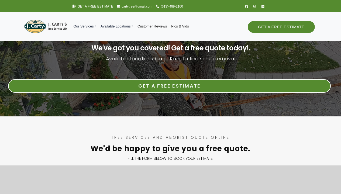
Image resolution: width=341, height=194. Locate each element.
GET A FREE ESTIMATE (93, 6)
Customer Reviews (152, 26)
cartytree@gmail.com (134, 6)
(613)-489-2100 (169, 6)
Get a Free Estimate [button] (281, 27)
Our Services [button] (84, 26)
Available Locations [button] (116, 26)
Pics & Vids (180, 26)
